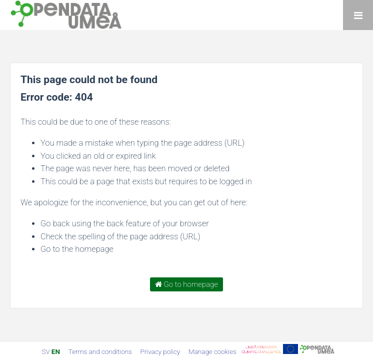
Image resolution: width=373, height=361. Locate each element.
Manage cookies (212, 351)
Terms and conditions (101, 351)
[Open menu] (358, 15)
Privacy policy (161, 351)
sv (46, 351)
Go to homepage (186, 284)
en (56, 351)
